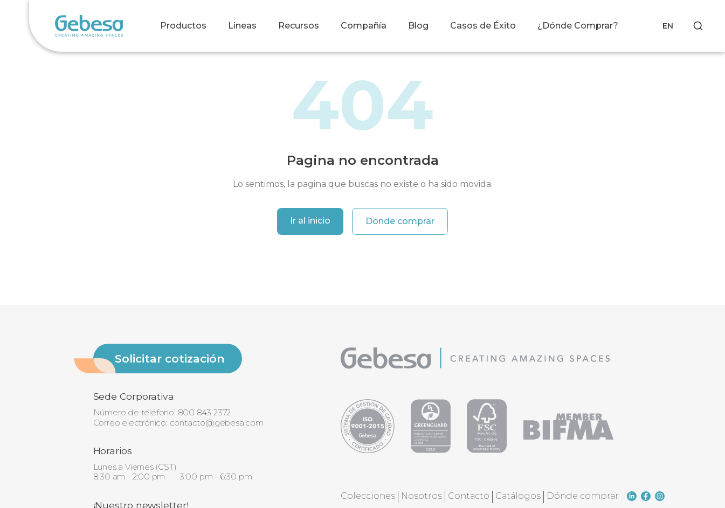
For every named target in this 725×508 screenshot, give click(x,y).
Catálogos (518, 496)
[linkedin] (632, 496)
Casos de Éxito (483, 25)
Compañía (363, 25)
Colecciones (368, 496)
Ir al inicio (310, 220)
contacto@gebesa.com (217, 422)
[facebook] (646, 496)
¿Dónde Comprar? (577, 25)
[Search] (698, 26)
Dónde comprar (583, 496)
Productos (183, 25)
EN (667, 26)
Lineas (242, 25)
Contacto (468, 496)
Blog (418, 25)
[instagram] (660, 496)
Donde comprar (399, 221)
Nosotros (421, 496)
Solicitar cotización (170, 358)
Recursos (298, 25)
